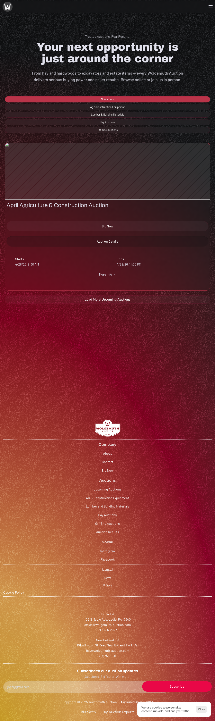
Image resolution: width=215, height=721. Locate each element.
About (55, 599)
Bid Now (56, 616)
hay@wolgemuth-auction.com (88, 672)
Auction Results (100, 642)
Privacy (195, 609)
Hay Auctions (98, 625)
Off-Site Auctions (101, 633)
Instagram (161, 599)
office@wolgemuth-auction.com (28, 667)
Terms (194, 600)
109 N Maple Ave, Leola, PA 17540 (28, 662)
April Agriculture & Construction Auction (34, 193)
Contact (56, 607)
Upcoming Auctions (103, 599)
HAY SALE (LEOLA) (137, 189)
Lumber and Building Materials (111, 616)
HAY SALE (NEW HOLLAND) (43, 342)
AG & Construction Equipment (110, 607)
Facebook (161, 608)
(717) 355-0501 (76, 678)
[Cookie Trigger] (199, 617)
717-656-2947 (14, 672)
